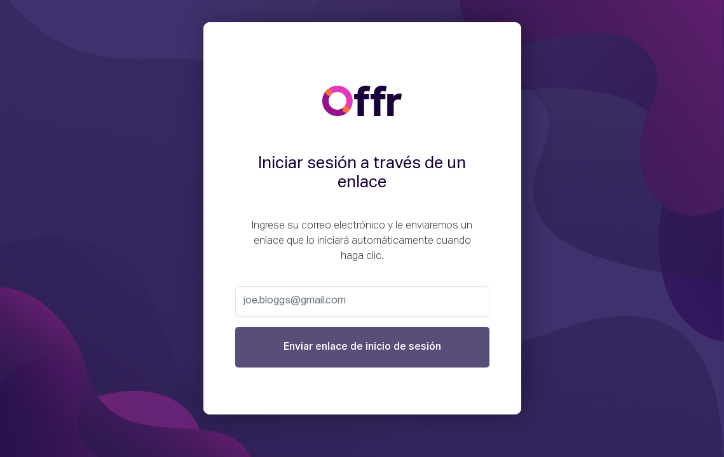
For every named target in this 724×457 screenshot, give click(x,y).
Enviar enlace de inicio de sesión (362, 347)
